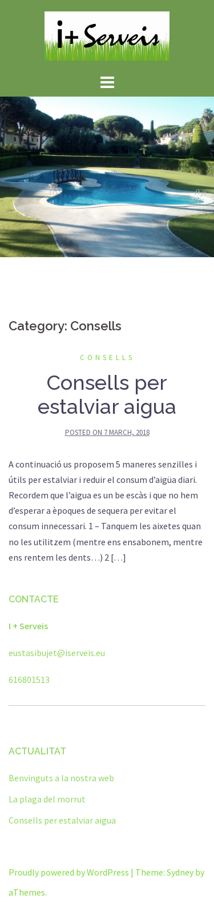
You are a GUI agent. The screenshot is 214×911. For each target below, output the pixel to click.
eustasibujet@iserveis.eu (57, 652)
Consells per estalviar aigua (107, 394)
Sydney (180, 872)
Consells (107, 357)
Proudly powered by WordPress (69, 872)
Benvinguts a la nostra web (61, 778)
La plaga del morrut (47, 799)
